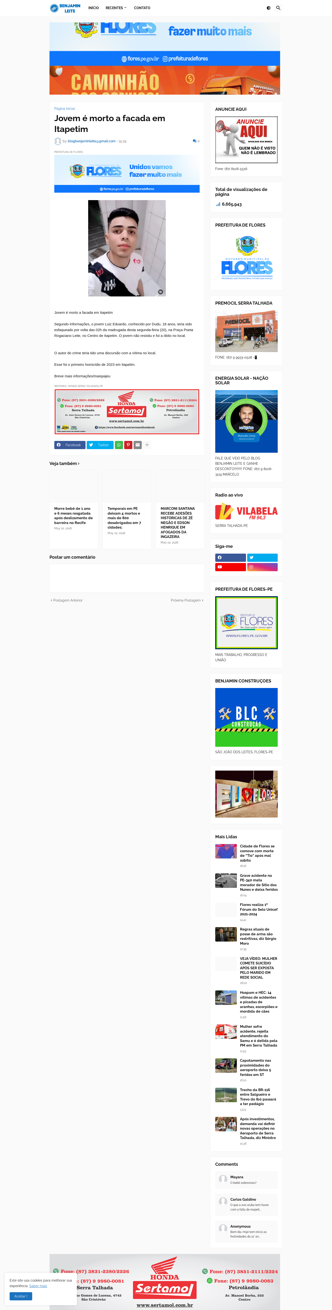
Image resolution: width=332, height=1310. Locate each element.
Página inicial (64, 108)
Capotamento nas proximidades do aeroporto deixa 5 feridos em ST (255, 1067)
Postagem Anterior (68, 600)
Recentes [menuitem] (114, 8)
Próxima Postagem (186, 600)
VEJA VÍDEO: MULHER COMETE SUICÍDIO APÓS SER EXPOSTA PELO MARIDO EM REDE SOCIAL (258, 968)
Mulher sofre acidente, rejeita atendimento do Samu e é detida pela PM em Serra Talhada (258, 1036)
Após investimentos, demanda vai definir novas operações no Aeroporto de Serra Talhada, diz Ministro (258, 1128)
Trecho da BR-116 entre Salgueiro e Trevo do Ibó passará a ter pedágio (258, 1097)
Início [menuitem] (93, 8)
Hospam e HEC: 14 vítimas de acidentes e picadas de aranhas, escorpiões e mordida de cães (258, 1002)
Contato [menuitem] (142, 8)
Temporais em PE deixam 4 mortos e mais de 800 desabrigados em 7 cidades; (124, 518)
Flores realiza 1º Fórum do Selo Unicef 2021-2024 (259, 909)
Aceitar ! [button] (20, 1296)
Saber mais (38, 1286)
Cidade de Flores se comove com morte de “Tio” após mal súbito (257, 853)
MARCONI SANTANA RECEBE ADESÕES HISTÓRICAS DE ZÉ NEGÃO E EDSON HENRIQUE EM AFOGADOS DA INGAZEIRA (178, 522)
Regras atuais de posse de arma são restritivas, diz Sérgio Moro (258, 936)
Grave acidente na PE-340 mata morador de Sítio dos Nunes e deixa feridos (259, 882)
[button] (268, 8)
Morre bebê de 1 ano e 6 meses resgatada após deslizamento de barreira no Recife (73, 515)
